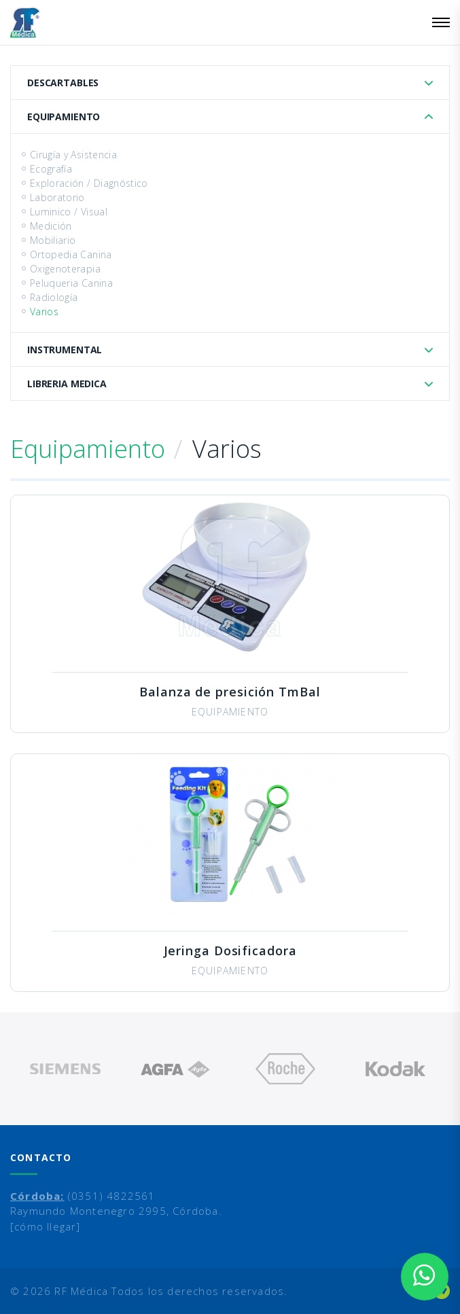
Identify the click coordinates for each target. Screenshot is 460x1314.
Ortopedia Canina (71, 254)
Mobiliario (53, 240)
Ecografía (51, 168)
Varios (44, 311)
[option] (65, 1068)
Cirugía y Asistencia (73, 154)
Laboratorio (57, 197)
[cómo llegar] (45, 1226)
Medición (51, 225)
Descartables (63, 82)
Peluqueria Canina (71, 283)
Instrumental (64, 349)
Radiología (54, 297)
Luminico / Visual (68, 211)
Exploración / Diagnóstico (89, 183)
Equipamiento (63, 116)
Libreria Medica (67, 383)
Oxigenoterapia (65, 268)
